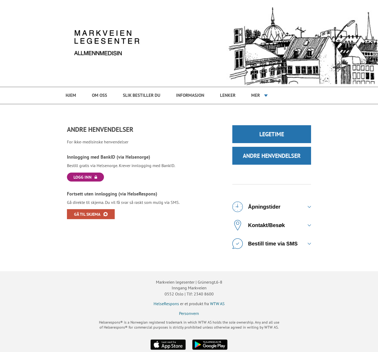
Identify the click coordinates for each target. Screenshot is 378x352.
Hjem (71, 95)
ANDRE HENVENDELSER (272, 155)
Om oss (99, 95)
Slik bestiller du (141, 95)
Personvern (189, 313)
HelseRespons (166, 303)
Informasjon (190, 95)
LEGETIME (271, 134)
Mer (255, 95)
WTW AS (217, 303)
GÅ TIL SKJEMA (87, 214)
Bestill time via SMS (265, 243)
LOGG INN (83, 177)
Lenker (227, 95)
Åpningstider (256, 207)
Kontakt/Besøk (258, 225)
